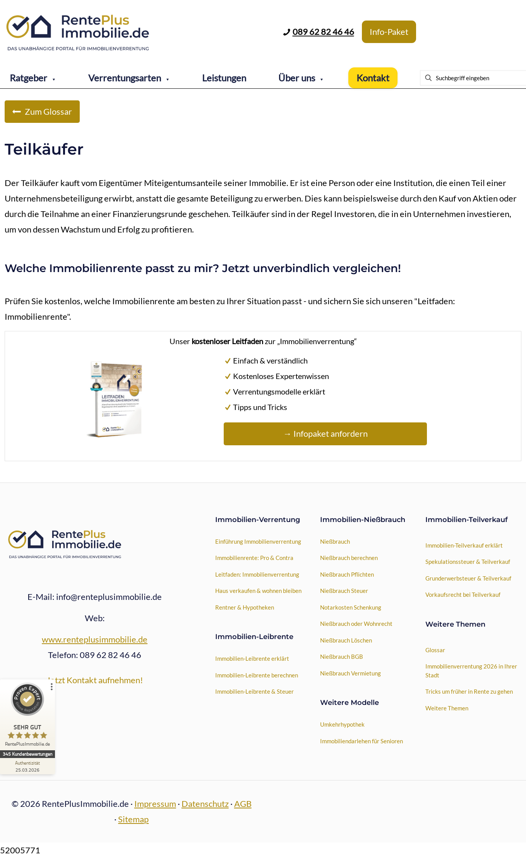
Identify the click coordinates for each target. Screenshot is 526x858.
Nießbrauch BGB (341, 656)
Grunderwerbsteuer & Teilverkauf (468, 578)
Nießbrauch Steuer (344, 590)
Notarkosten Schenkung (350, 607)
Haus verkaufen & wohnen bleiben (258, 590)
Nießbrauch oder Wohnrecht (356, 623)
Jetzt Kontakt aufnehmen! (94, 680)
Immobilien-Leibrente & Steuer (254, 691)
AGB (243, 803)
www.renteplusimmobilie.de (94, 639)
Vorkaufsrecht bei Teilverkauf (462, 594)
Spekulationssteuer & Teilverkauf (467, 561)
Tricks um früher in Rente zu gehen (469, 691)
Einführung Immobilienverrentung (258, 541)
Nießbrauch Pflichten (347, 574)
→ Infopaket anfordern (325, 433)
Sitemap (133, 819)
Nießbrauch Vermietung (350, 673)
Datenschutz (205, 803)
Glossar (435, 649)
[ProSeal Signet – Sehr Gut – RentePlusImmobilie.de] (29, 716)
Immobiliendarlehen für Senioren (361, 740)
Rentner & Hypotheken (244, 607)
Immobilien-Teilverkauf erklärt (464, 545)
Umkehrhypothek (342, 724)
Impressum (155, 803)
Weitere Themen (446, 708)
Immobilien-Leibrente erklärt (252, 658)
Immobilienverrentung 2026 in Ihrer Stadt (471, 671)
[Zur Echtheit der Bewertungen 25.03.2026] (29, 766)
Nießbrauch (335, 541)
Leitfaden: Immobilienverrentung (257, 574)
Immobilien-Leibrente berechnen (256, 675)
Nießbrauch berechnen (349, 557)
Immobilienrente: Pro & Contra (254, 557)
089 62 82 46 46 (323, 31)
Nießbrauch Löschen (346, 640)
